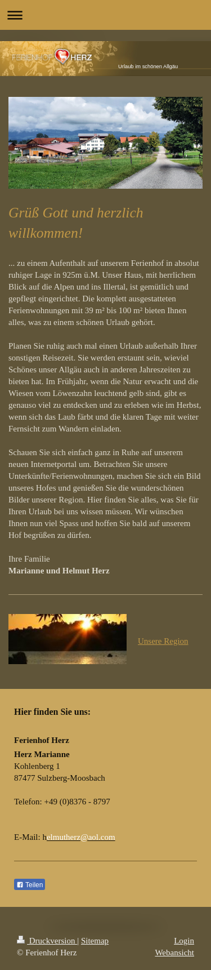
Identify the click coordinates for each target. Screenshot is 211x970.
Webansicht (174, 952)
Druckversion (47, 940)
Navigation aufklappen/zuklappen (105, 15)
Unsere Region (163, 641)
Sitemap (95, 940)
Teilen (29, 885)
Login (184, 940)
